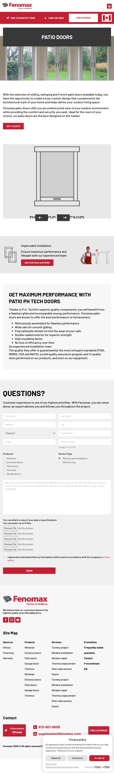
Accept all (99, 758)
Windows (29, 651)
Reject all (55, 758)
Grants (55, 677)
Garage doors (32, 667)
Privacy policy (50, 764)
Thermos (29, 672)
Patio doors (31, 661)
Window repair (59, 661)
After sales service (62, 672)
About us (8, 645)
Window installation (62, 656)
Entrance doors (33, 656)
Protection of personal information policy (61, 767)
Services (56, 645)
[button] (109, 6)
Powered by (97, 767)
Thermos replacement (64, 667)
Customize (77, 758)
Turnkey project (60, 651)
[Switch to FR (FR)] (97, 672)
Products (30, 645)
